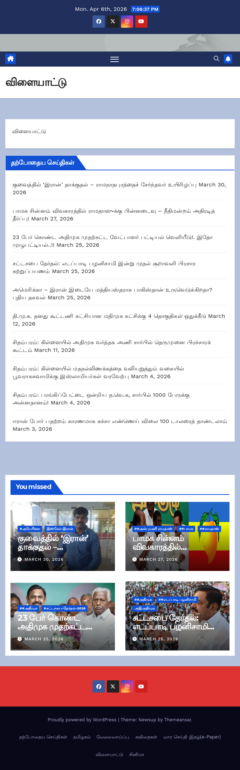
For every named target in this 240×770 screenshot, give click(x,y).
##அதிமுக (28, 608)
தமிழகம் (81, 737)
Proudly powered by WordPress (83, 719)
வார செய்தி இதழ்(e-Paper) (192, 737)
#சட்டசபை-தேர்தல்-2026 (65, 608)
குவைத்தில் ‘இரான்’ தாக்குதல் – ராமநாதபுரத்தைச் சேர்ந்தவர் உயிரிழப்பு (105, 184)
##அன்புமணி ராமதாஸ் (154, 529)
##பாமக (186, 529)
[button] (216, 58)
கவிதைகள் (146, 737)
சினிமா (136, 754)
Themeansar (177, 719)
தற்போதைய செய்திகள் (43, 737)
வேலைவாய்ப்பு (112, 737)
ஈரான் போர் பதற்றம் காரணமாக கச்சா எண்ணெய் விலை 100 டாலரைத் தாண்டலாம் (120, 421)
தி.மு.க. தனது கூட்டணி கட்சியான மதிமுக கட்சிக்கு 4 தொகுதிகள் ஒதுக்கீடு (109, 316)
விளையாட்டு (109, 754)
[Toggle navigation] (115, 59)
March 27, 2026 (158, 559)
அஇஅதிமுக (145, 608)
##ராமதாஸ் (209, 529)
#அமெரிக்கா (30, 529)
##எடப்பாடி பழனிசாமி (177, 599)
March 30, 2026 (44, 559)
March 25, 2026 (44, 638)
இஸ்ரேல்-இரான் (60, 529)
